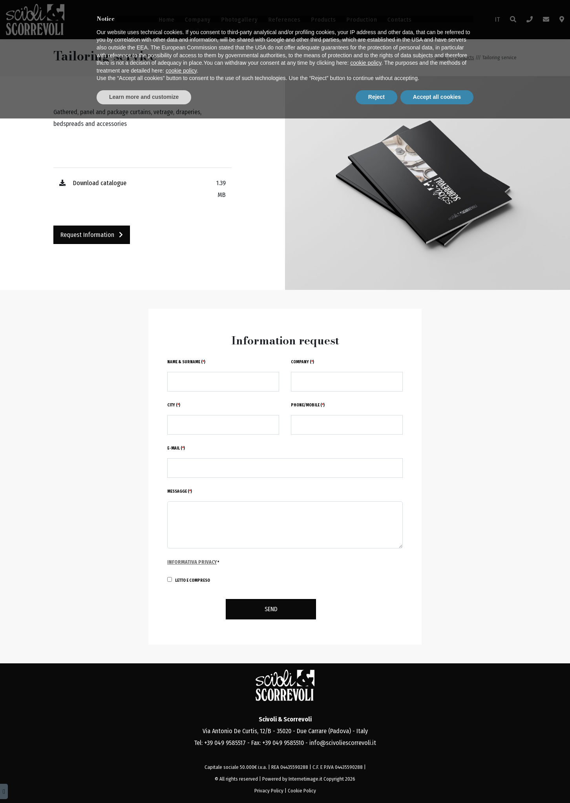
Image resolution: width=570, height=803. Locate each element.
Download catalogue (99, 183)
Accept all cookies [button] (437, 781)
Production (361, 19)
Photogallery (239, 19)
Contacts (399, 19)
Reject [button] (376, 781)
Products (323, 19)
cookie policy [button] (365, 748)
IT (497, 19)
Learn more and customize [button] (144, 781)
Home (167, 19)
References (284, 19)
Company (198, 19)
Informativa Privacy (192, 562)
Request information (91, 235)
